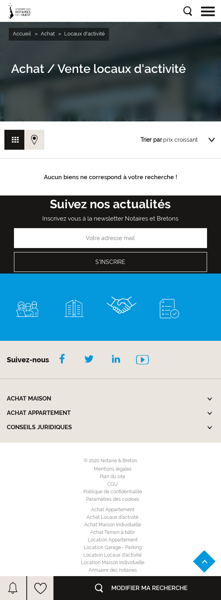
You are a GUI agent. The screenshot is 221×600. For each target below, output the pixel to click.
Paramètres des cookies (112, 499)
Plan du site (112, 476)
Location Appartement (113, 540)
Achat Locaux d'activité (112, 517)
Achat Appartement (112, 509)
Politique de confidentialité (112, 491)
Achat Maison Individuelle (112, 525)
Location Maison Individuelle (112, 562)
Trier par (151, 140)
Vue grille (14, 140)
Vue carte (34, 140)
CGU (112, 484)
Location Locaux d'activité (112, 555)
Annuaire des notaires (113, 570)
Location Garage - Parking (113, 547)
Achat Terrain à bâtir (112, 532)
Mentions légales (113, 469)
